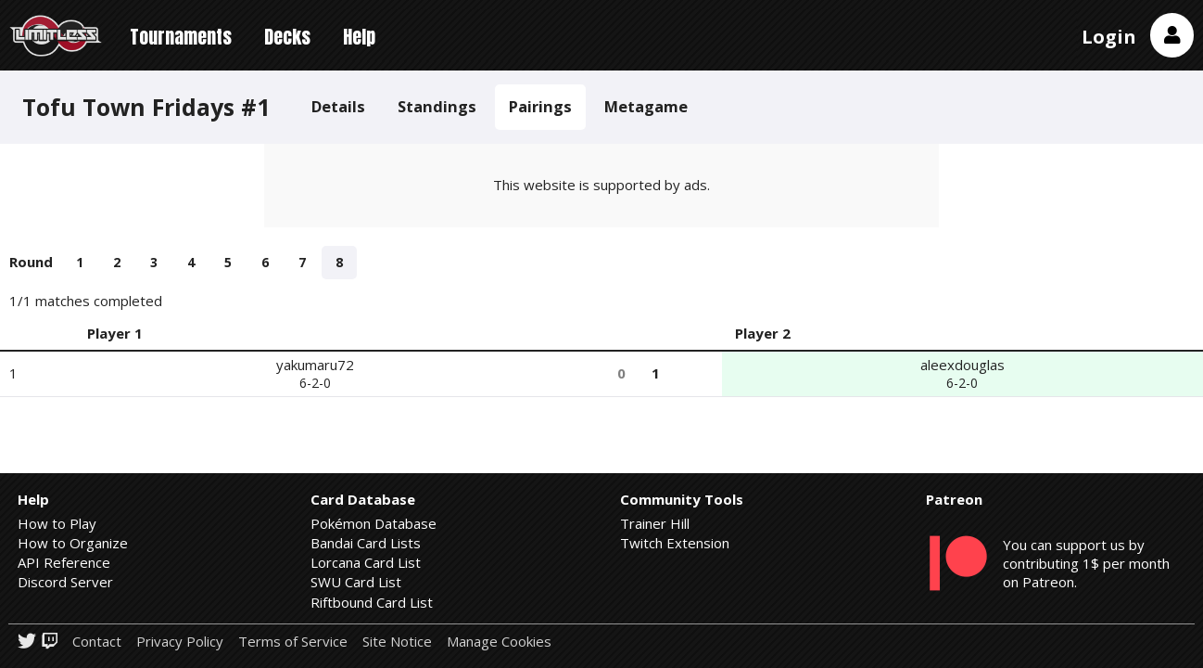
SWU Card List (355, 581)
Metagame (646, 106)
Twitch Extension (674, 542)
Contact (96, 641)
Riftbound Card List (371, 602)
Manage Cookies (499, 641)
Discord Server (65, 581)
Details (338, 106)
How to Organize (73, 542)
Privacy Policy (179, 641)
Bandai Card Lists (365, 542)
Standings (437, 106)
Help (359, 36)
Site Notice (397, 641)
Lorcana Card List (365, 562)
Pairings (540, 106)
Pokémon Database (373, 523)
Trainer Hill (655, 523)
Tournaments (181, 36)
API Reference (64, 562)
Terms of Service (293, 641)
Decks (287, 36)
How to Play (57, 523)
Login (1109, 36)
